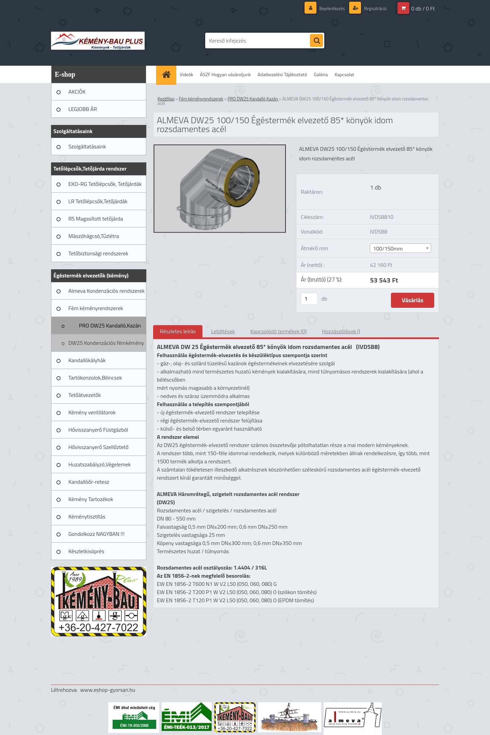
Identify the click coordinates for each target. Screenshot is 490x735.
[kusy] (309, 299)
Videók (186, 74)
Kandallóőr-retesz (88, 482)
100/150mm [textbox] (388, 248)
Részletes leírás (178, 331)
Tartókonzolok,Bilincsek (95, 377)
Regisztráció (374, 8)
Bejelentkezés (329, 8)
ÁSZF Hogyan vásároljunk (225, 74)
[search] (316, 40)
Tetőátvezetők (84, 395)
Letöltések (223, 331)
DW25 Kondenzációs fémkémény (106, 343)
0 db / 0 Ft (423, 8)
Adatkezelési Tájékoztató (282, 74)
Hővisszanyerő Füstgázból (98, 430)
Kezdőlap (166, 98)
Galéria (321, 74)
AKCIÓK (77, 91)
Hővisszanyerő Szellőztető (98, 447)
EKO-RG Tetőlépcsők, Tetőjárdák (105, 184)
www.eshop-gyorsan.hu (107, 690)
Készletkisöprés (86, 551)
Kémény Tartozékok (90, 499)
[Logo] (98, 40)
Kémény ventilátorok (92, 412)
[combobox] (400, 248)
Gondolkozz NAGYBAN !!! (96, 534)
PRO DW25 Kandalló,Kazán (110, 325)
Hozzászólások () (341, 331)
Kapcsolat (344, 74)
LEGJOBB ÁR (82, 109)
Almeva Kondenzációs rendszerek (106, 291)
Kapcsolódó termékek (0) (278, 331)
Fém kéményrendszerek (95, 308)
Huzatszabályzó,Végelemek (99, 464)
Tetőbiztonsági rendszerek (98, 253)
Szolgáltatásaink (87, 146)
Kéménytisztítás (86, 516)
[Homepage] (168, 74)
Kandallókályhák (86, 360)
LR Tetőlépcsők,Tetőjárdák (97, 201)
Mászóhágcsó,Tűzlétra (93, 236)
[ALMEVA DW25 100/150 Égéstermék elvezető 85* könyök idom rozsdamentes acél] (219, 147)
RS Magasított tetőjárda (95, 218)
